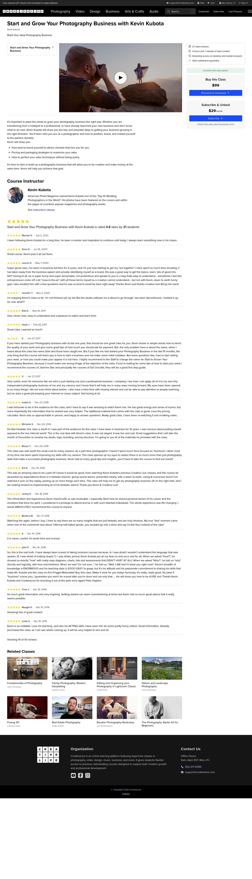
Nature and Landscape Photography (155, 684)
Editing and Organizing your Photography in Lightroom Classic (116, 684)
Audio (154, 11)
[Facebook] (80, 775)
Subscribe (219, 11)
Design (95, 11)
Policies (126, 793)
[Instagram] (87, 775)
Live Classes (235, 11)
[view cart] (211, 3)
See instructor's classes (41, 210)
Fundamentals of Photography (24, 683)
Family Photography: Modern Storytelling (69, 684)
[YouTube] (73, 775)
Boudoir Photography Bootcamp (115, 722)
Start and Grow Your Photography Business (30, 49)
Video (80, 11)
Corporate (204, 11)
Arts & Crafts (134, 11)
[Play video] (120, 77)
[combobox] (180, 11)
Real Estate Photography (66, 722)
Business (113, 11)
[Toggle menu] (250, 11)
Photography (60, 11)
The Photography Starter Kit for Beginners (160, 723)
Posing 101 (13, 722)
